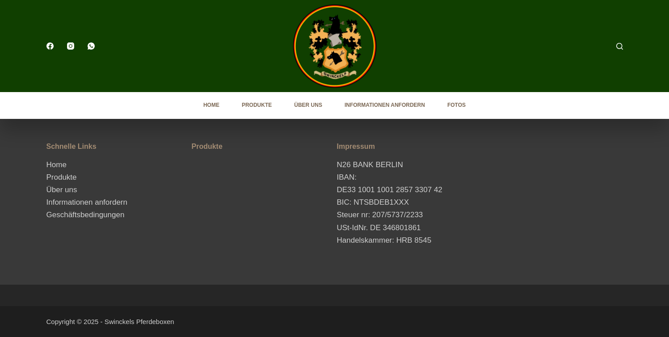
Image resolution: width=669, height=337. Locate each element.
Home (211, 105)
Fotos (456, 105)
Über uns (308, 105)
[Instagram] (70, 46)
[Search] (619, 46)
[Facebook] (50, 46)
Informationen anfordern (385, 105)
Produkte (257, 105)
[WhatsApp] (91, 46)
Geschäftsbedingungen (85, 215)
